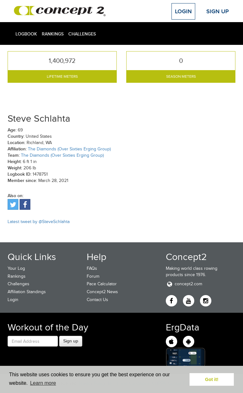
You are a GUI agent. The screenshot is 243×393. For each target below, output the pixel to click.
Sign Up (217, 11)
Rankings (53, 33)
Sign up (70, 340)
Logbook (26, 33)
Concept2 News (102, 291)
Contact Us (97, 299)
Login (183, 11)
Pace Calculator (102, 283)
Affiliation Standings (27, 291)
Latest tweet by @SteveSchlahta (39, 221)
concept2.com (184, 283)
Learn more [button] (43, 383)
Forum (93, 276)
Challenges (82, 33)
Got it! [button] (211, 379)
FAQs (92, 268)
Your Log (16, 268)
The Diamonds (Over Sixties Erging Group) (69, 149)
